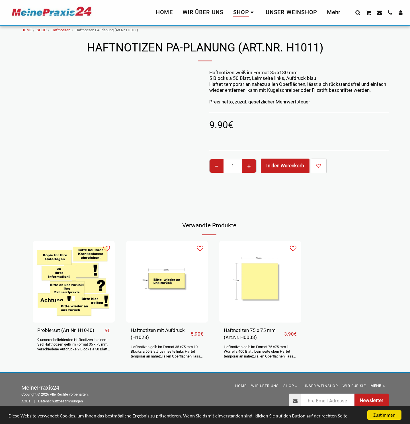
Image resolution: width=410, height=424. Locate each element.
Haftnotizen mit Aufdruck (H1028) (158, 334)
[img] (74, 282)
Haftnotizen (61, 30)
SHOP (41, 30)
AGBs (25, 401)
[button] (358, 12)
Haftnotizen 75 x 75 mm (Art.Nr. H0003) (250, 334)
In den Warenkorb (285, 166)
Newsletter (371, 400)
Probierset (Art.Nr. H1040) (65, 330)
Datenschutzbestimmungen (60, 401)
